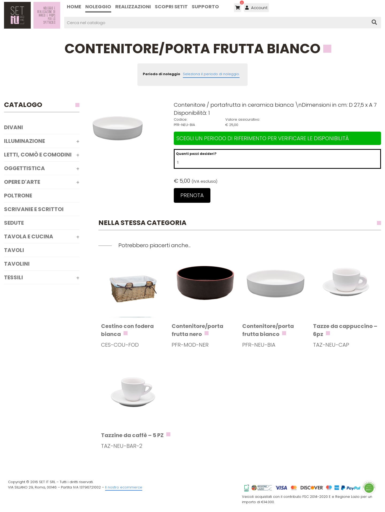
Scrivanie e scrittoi (34, 209)
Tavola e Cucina (28, 236)
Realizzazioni (133, 6)
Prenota (192, 195)
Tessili (13, 277)
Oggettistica (24, 168)
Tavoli (14, 250)
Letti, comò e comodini (38, 154)
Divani (13, 127)
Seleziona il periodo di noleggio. (211, 74)
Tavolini (17, 264)
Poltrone (18, 195)
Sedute (14, 223)
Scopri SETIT (171, 6)
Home (74, 6)
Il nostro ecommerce (123, 487)
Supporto (205, 6)
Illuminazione (24, 141)
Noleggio (98, 6)
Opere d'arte (22, 182)
